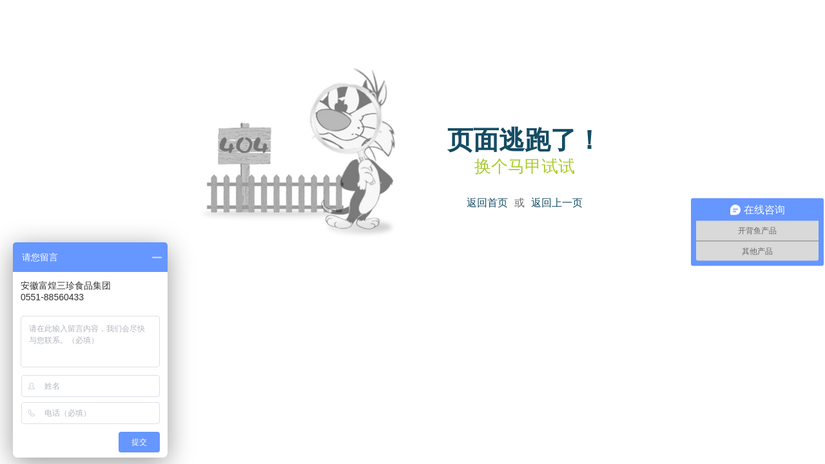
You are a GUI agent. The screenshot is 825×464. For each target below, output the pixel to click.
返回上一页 (557, 202)
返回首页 (487, 202)
